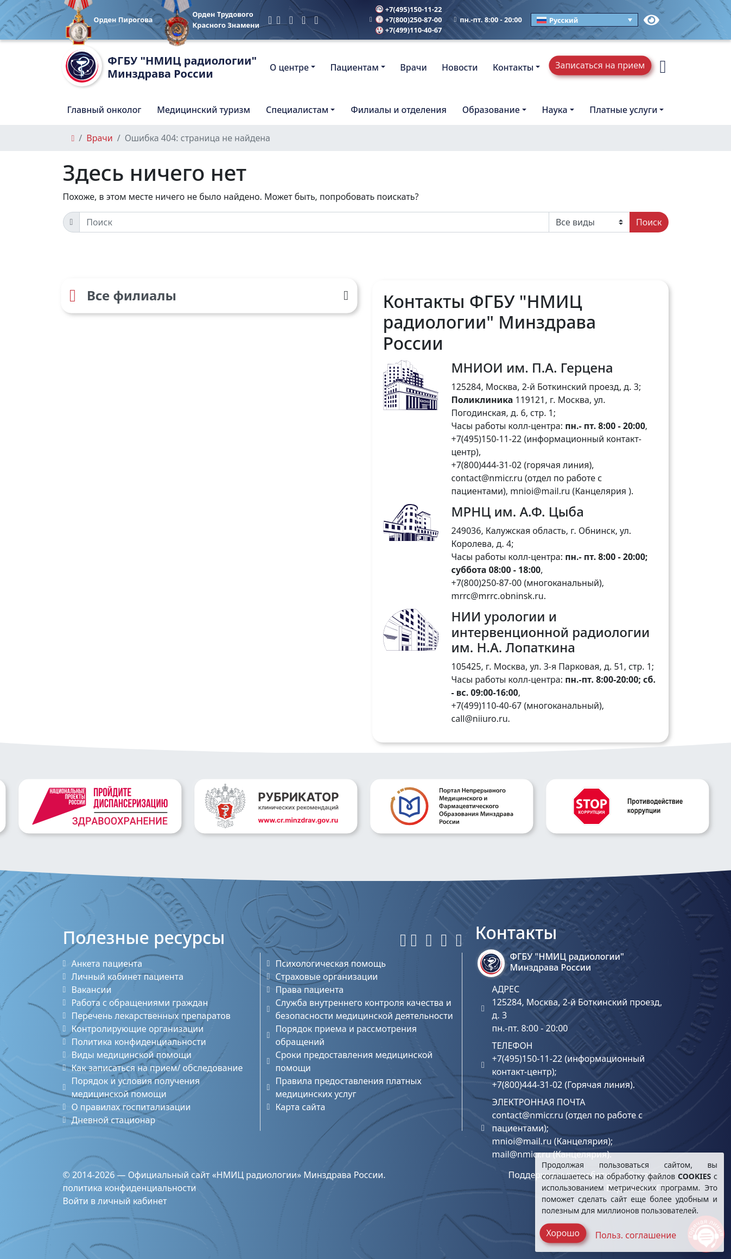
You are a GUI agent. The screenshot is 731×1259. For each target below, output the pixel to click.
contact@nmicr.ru (487, 478)
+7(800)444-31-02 (487, 465)
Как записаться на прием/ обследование (157, 1068)
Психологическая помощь (331, 964)
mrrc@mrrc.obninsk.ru (498, 596)
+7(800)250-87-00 (409, 19)
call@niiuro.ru (480, 719)
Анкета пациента (107, 964)
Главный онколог (104, 110)
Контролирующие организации (138, 1029)
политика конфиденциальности (129, 1188)
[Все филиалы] (209, 295)
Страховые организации (327, 977)
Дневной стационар (114, 1120)
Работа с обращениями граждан (140, 1003)
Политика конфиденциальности (139, 1042)
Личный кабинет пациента (128, 977)
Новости (460, 67)
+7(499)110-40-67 (409, 30)
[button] (662, 67)
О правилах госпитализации (131, 1107)
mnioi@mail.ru (540, 491)
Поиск (649, 222)
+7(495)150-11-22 (409, 9)
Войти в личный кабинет (115, 1201)
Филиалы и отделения (399, 110)
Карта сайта (301, 1107)
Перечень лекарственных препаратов (151, 1016)
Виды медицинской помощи (132, 1055)
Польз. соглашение (635, 1235)
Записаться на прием (600, 65)
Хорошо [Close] (563, 1233)
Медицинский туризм (203, 110)
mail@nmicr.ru (521, 1154)
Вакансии (92, 990)
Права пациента (310, 990)
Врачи (413, 67)
